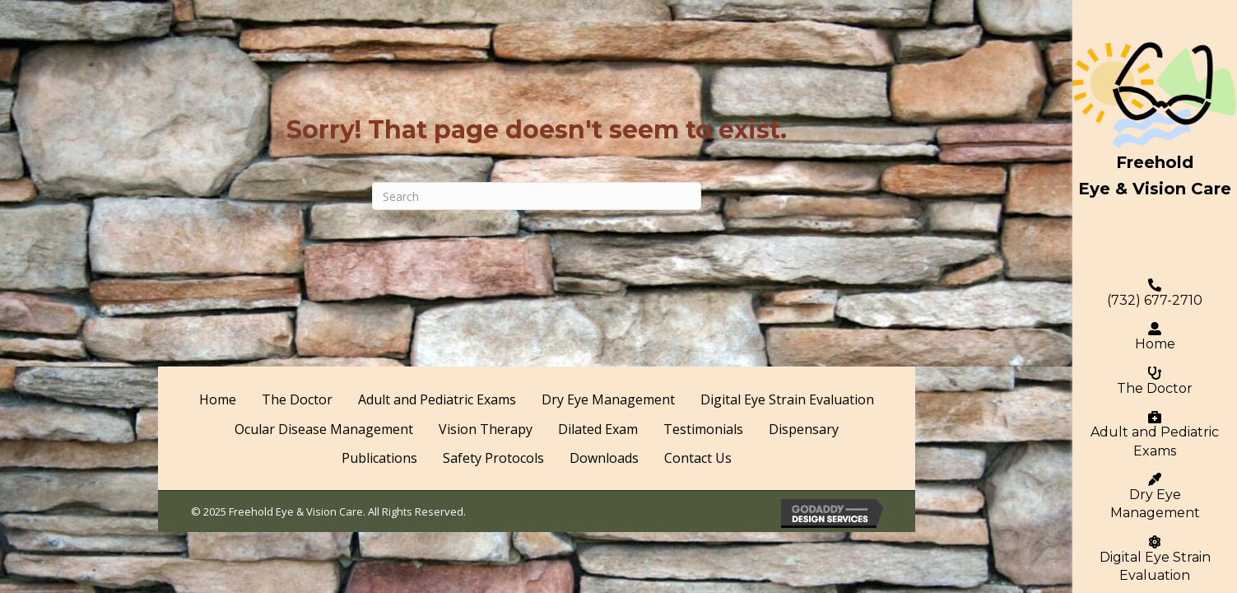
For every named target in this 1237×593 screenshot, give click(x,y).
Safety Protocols (493, 458)
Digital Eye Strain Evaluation (787, 399)
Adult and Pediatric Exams (1155, 434)
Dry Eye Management (1155, 497)
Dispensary (804, 429)
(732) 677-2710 (1155, 293)
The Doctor (1155, 381)
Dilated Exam (598, 429)
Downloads (604, 458)
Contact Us (698, 458)
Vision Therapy (485, 429)
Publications (379, 458)
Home (1155, 337)
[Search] (536, 196)
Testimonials (703, 429)
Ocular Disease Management (324, 429)
